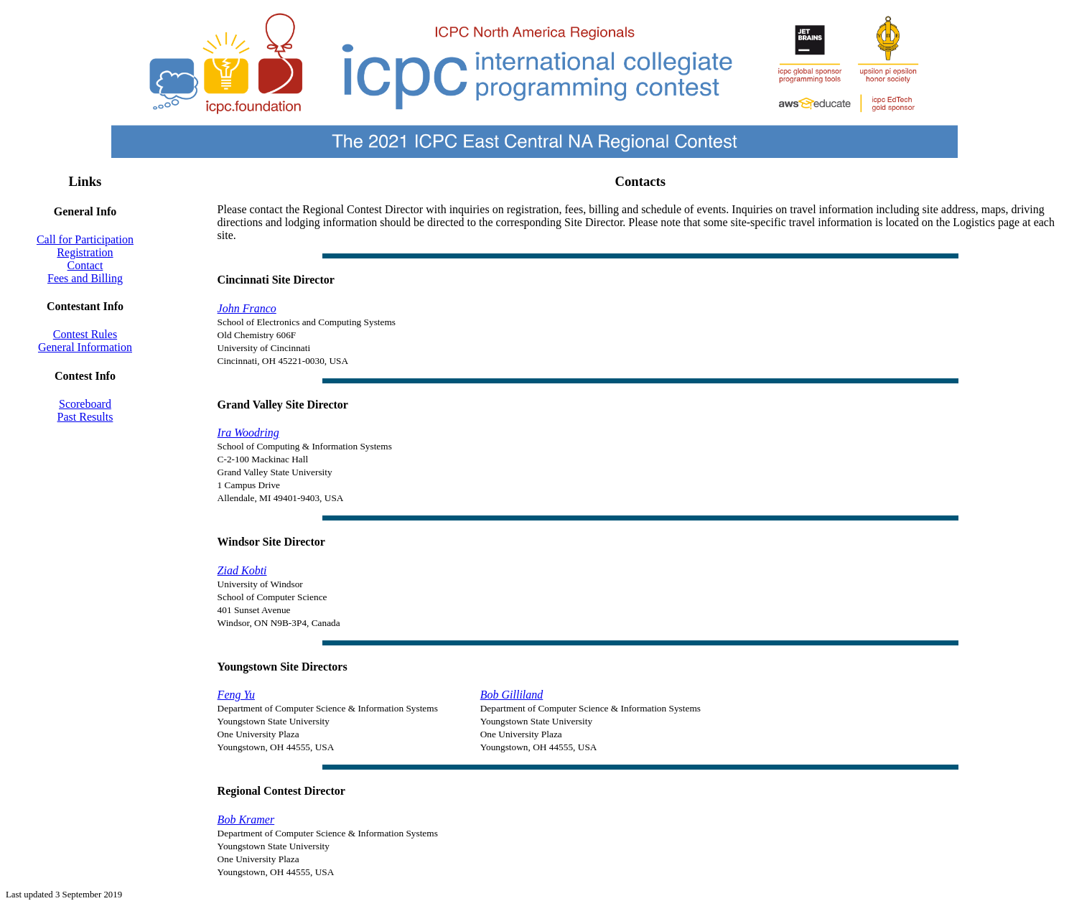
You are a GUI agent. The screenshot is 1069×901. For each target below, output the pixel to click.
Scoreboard (85, 404)
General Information (85, 347)
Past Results (85, 417)
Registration (85, 252)
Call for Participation (85, 239)
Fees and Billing (85, 278)
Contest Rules (85, 334)
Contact (85, 265)
